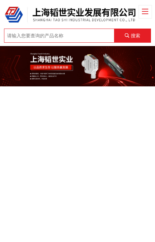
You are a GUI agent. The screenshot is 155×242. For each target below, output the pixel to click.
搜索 (135, 35)
